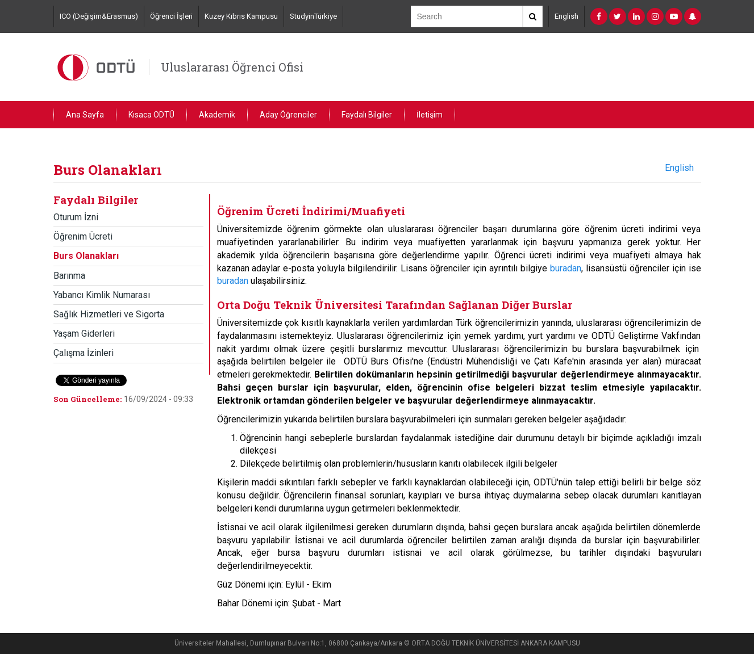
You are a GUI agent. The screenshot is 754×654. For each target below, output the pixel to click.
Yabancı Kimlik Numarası (101, 295)
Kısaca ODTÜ (151, 114)
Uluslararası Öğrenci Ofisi (232, 67)
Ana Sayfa (85, 114)
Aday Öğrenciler (288, 114)
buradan (565, 268)
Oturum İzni (75, 217)
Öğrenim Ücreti (83, 236)
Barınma (69, 275)
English (566, 16)
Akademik (217, 114)
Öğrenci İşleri (171, 16)
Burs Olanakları (86, 255)
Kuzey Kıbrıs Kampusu (241, 16)
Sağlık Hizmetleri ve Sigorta (108, 314)
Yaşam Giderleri (84, 333)
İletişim (429, 114)
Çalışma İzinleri (83, 352)
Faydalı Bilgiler (366, 114)
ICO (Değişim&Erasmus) (99, 16)
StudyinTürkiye (313, 16)
